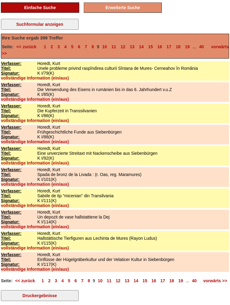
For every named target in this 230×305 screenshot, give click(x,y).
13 (132, 46)
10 (104, 46)
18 (178, 46)
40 (201, 46)
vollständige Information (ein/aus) (35, 78)
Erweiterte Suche (123, 7)
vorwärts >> (214, 280)
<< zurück (27, 46)
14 (141, 46)
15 (150, 46)
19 (187, 46)
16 (159, 46)
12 (122, 46)
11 (113, 46)
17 (169, 46)
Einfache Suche (40, 7)
